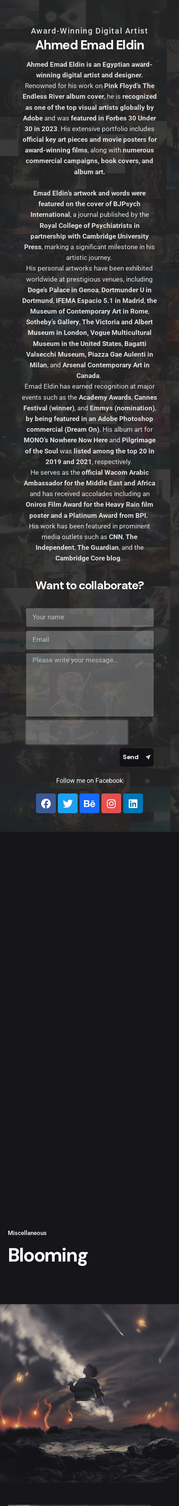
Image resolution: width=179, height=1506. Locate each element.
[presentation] (77, 732)
